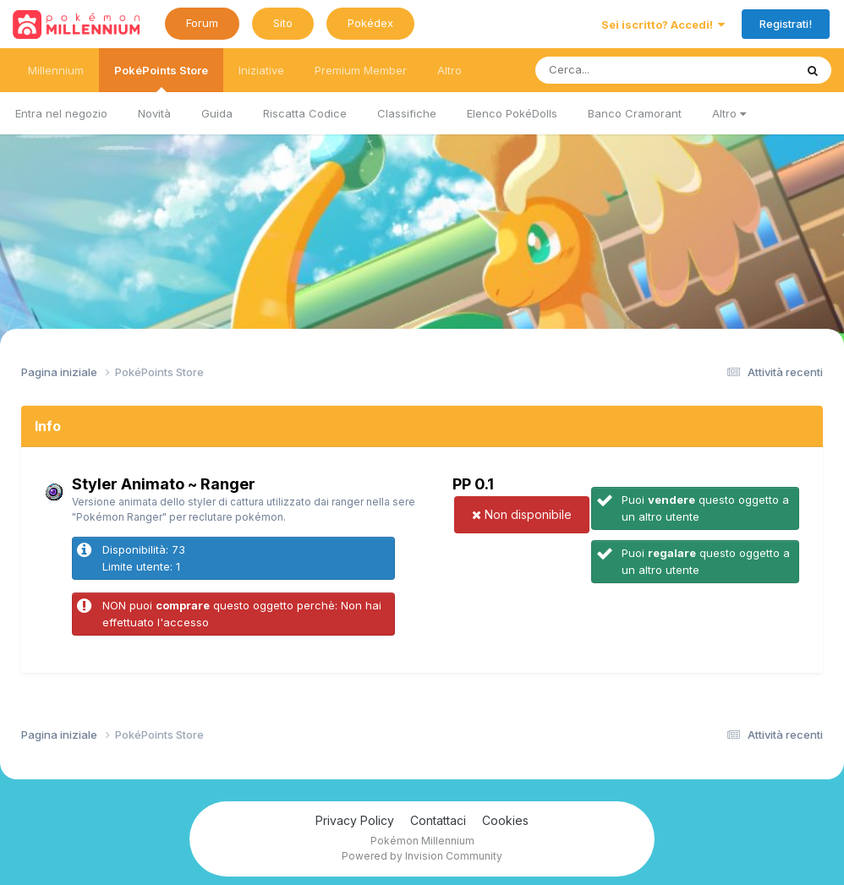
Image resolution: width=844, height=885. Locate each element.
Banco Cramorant (635, 113)
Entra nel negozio (61, 113)
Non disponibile (522, 514)
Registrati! (785, 23)
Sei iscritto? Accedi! (663, 24)
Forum (202, 23)
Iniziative (261, 70)
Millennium (56, 70)
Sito (283, 23)
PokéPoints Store (161, 77)
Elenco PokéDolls (512, 113)
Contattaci (438, 820)
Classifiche (406, 113)
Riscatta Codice (305, 113)
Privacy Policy (354, 820)
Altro (729, 113)
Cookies (505, 820)
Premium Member (361, 70)
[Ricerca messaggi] (625, 70)
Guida (217, 113)
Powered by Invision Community (422, 855)
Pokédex (370, 23)
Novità (154, 113)
